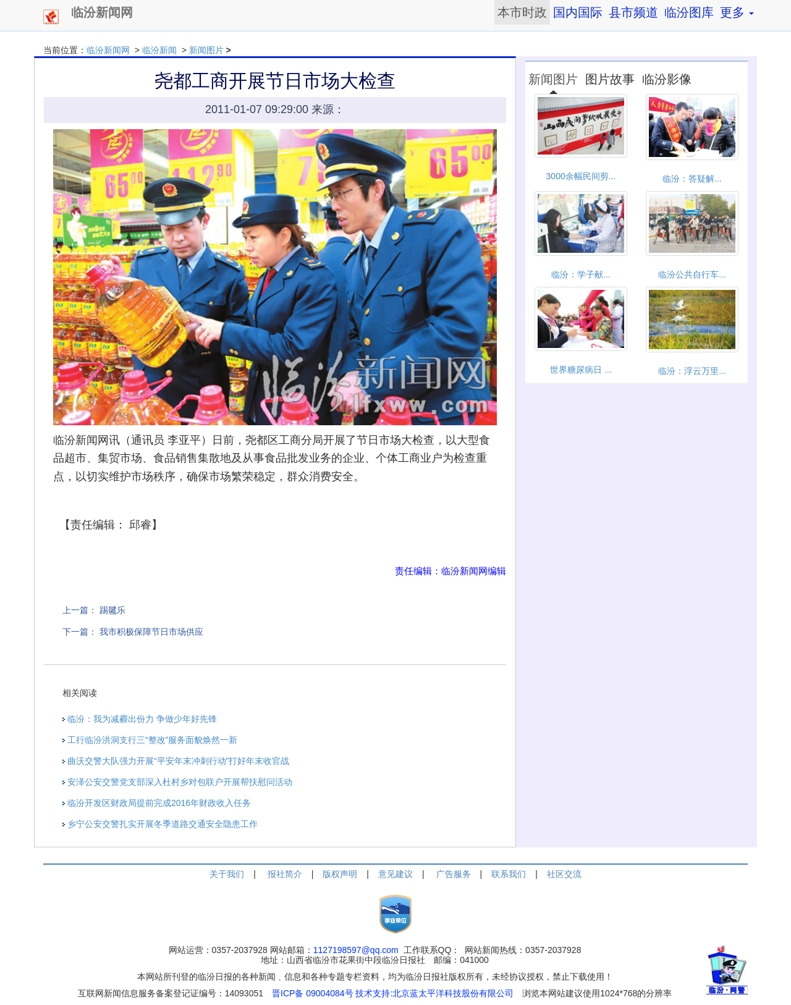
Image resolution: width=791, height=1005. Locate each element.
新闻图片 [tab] (553, 79)
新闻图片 (206, 50)
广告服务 (453, 874)
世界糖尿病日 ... (581, 370)
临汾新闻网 (108, 50)
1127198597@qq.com (356, 950)
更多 (737, 12)
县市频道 (633, 12)
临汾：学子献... (581, 274)
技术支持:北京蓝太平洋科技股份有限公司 (434, 993)
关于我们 (226, 874)
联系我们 (508, 874)
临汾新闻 (159, 50)
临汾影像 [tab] (667, 79)
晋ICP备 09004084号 (312, 993)
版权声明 (340, 874)
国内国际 (578, 12)
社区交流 (564, 874)
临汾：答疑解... (692, 179)
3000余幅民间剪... (581, 176)
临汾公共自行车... (692, 274)
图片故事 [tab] (610, 79)
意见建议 (395, 874)
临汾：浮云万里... (692, 371)
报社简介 (285, 874)
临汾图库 (689, 12)
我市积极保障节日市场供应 (151, 632)
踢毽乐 (112, 610)
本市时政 (522, 12)
